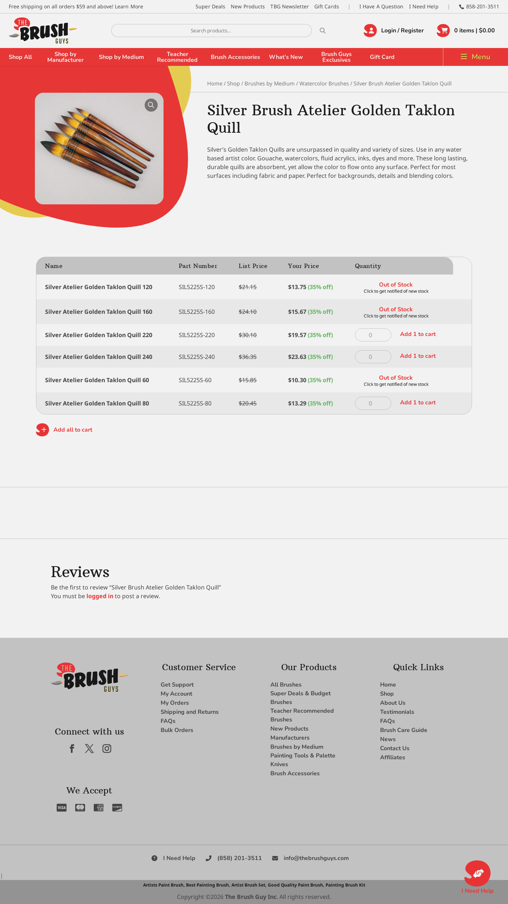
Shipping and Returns (190, 712)
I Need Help (424, 6)
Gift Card (382, 57)
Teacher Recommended (177, 57)
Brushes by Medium (270, 83)
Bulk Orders (177, 730)
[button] (151, 105)
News (388, 739)
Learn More (129, 6)
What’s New (286, 57)
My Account (176, 694)
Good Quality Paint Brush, (296, 885)
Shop (233, 83)
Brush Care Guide (403, 730)
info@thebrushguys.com (316, 858)
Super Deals (210, 6)
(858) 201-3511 (239, 858)
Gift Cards (326, 6)
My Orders (175, 703)
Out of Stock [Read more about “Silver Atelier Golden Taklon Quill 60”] (396, 378)
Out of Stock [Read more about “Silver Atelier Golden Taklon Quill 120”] (396, 285)
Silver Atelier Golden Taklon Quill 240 (98, 357)
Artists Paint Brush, (164, 885)
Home (214, 83)
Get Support (177, 685)
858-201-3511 (482, 6)
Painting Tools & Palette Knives (302, 760)
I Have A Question (381, 6)
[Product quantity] (373, 334)
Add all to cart (72, 430)
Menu (481, 57)
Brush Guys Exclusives (336, 57)
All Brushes (286, 685)
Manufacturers (290, 738)
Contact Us (395, 748)
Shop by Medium (121, 57)
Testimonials (397, 712)
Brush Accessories (235, 57)
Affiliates (392, 757)
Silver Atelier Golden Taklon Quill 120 (98, 287)
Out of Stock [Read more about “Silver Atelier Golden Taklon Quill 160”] (396, 309)
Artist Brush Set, (248, 885)
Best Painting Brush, (208, 885)
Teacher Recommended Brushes (302, 715)
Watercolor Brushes (324, 83)
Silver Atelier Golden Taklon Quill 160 (98, 312)
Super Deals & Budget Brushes (300, 697)
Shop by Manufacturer (65, 57)
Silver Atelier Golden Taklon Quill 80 (97, 403)
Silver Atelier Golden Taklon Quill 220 (98, 335)
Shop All (20, 57)
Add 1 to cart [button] (418, 334)
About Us (393, 703)
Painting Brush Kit (345, 885)
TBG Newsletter (289, 6)
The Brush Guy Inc (251, 897)
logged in (99, 596)
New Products (248, 6)
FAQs (168, 721)
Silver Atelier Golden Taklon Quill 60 (97, 380)
